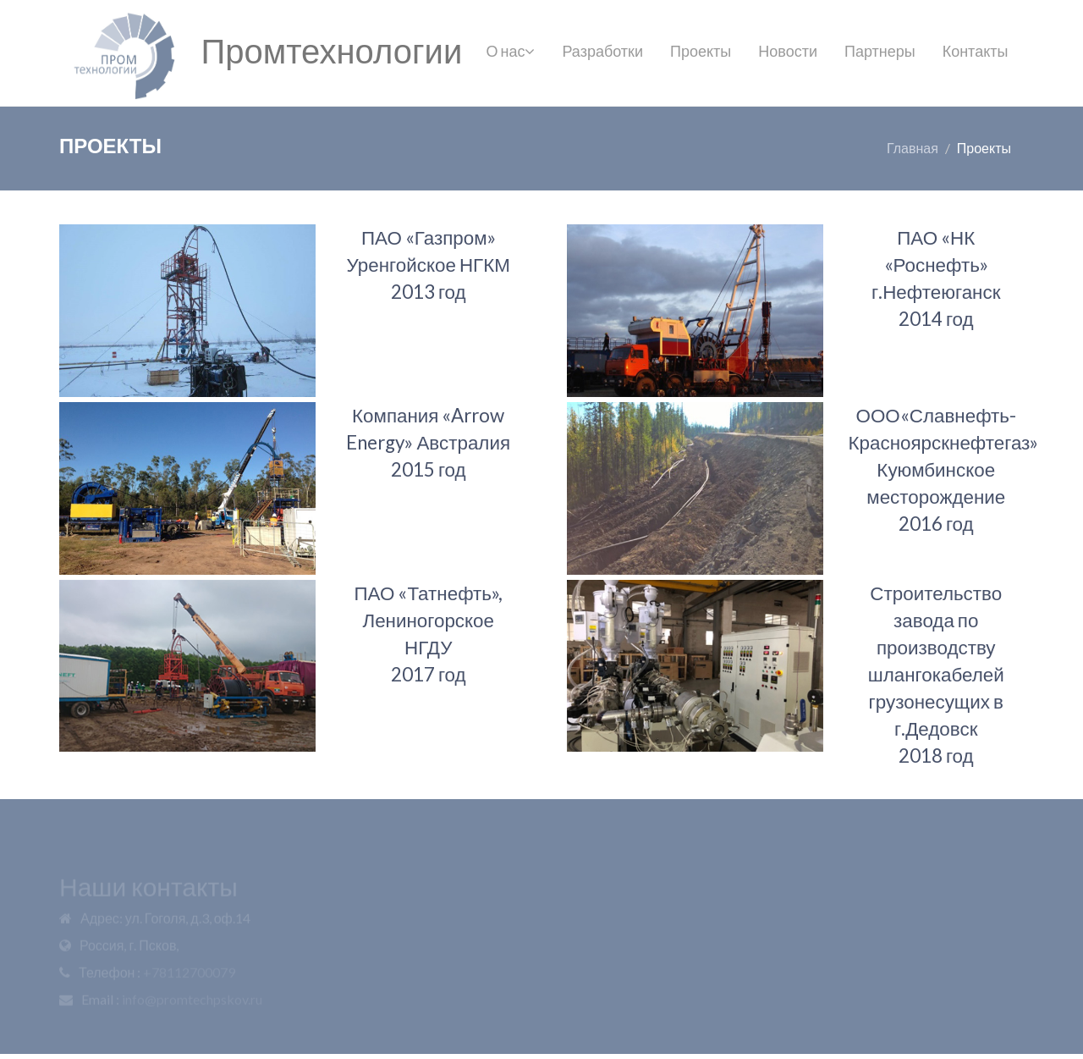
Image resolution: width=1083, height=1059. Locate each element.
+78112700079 (189, 974)
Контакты (976, 50)
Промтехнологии (331, 50)
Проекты (700, 50)
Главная (912, 148)
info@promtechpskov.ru (192, 1001)
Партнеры (879, 50)
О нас (511, 50)
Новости (787, 50)
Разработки (602, 50)
